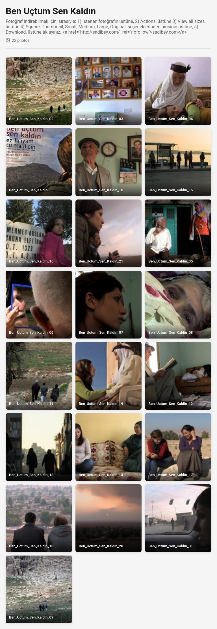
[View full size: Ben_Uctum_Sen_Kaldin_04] (178, 91)
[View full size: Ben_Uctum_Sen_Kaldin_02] (39, 91)
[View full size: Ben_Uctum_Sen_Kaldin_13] (39, 447)
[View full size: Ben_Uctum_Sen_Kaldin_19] (108, 376)
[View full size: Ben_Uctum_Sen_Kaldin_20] (108, 518)
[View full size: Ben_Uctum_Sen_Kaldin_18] (39, 518)
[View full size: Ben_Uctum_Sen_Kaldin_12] (178, 376)
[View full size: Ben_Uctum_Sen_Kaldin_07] (108, 305)
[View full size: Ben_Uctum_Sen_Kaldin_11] (39, 376)
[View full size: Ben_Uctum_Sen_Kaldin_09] (39, 589)
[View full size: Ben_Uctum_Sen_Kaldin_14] (108, 447)
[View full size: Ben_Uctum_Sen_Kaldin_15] (178, 162)
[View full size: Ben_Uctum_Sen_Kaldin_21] (108, 233)
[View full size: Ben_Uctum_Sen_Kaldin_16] (39, 233)
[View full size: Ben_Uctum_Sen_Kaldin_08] (178, 305)
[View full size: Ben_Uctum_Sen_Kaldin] (39, 162)
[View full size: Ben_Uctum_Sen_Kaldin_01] (178, 518)
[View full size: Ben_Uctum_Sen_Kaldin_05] (178, 233)
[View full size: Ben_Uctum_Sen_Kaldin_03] (108, 91)
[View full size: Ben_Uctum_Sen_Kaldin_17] (178, 447)
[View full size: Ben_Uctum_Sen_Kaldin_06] (39, 305)
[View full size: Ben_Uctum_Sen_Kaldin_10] (108, 162)
